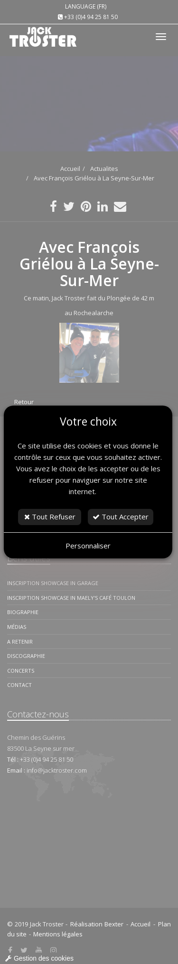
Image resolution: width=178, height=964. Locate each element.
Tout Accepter (121, 516)
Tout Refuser (49, 516)
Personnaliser (88, 545)
